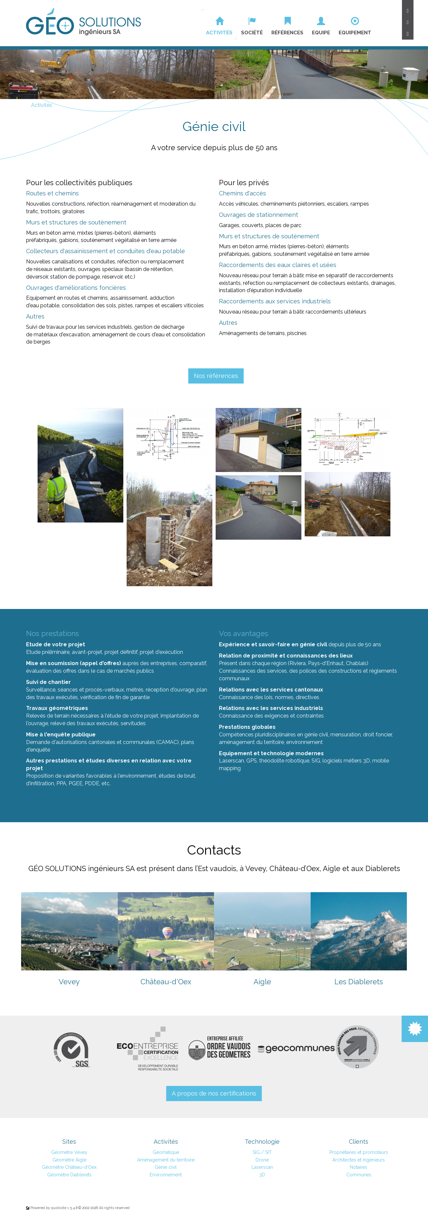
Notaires (358, 1167)
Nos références (216, 375)
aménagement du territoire (251, 742)
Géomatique (166, 1152)
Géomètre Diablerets (69, 1174)
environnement (138, 776)
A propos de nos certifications (214, 1093)
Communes (358, 1174)
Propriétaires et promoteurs (358, 1152)
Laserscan (231, 761)
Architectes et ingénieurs (358, 1160)
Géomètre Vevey (69, 1152)
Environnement (166, 1174)
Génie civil (166, 1167)
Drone (262, 1160)
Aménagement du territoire (166, 1160)
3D (366, 761)
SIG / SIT (262, 1152)
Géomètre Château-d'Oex (69, 1167)
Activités (41, 105)
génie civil (313, 644)
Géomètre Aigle (69, 1160)
